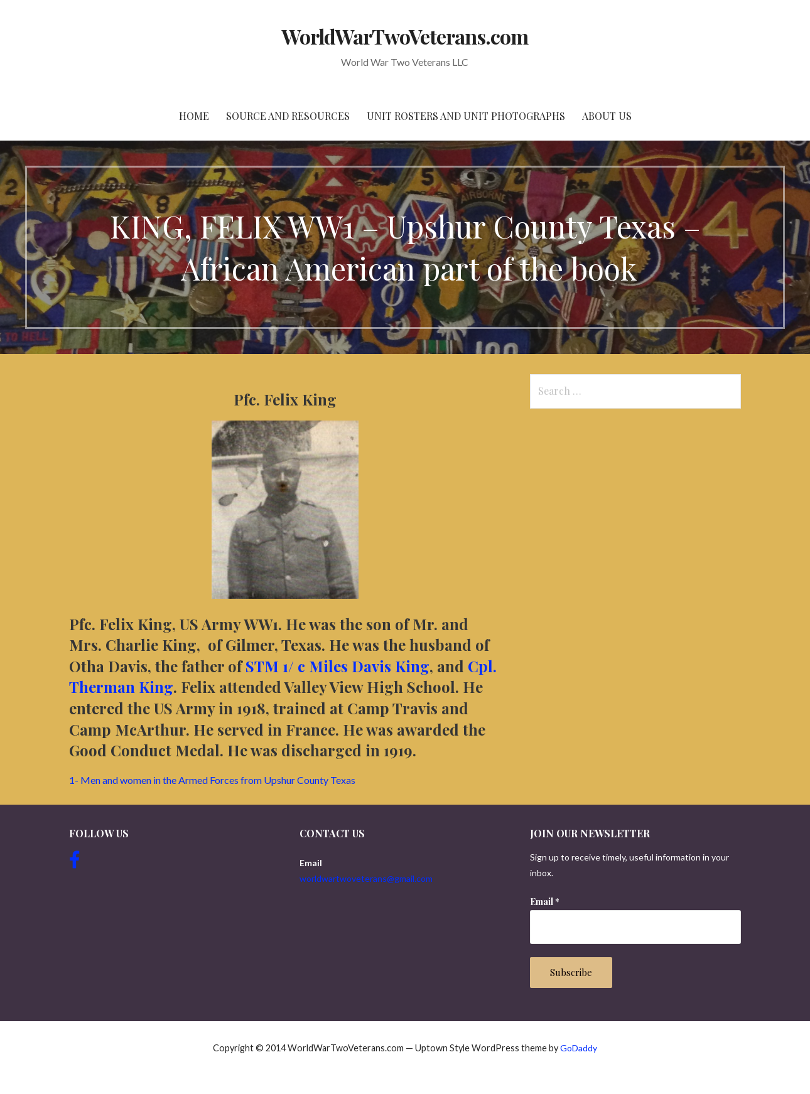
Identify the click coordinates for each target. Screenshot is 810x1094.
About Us (607, 115)
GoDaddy (578, 1048)
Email (544, 902)
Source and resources (288, 115)
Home (194, 115)
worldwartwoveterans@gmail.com (366, 878)
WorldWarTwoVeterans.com (405, 36)
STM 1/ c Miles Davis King (337, 666)
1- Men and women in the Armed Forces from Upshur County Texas (212, 780)
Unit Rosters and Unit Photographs (466, 115)
